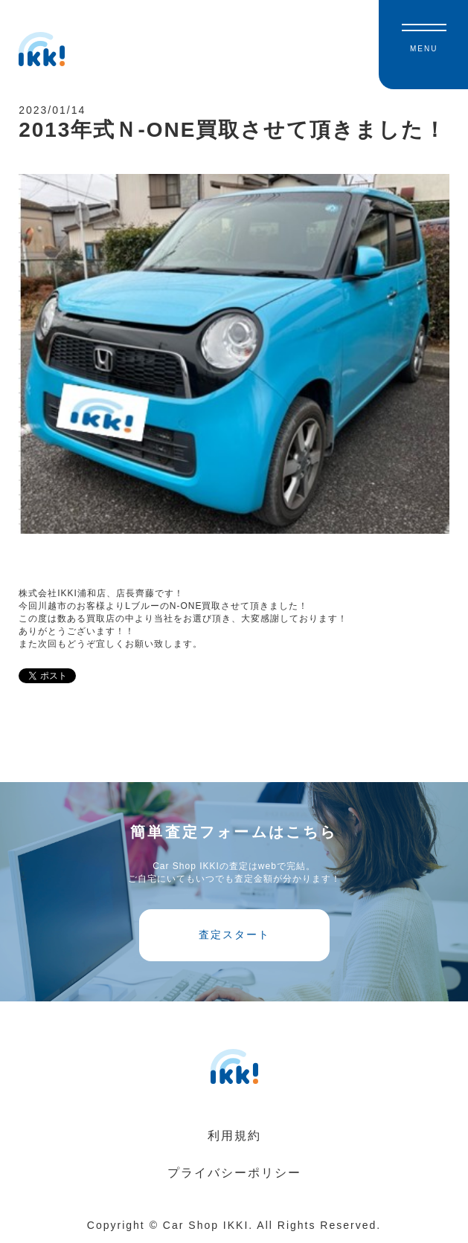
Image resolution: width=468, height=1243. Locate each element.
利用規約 (234, 1135)
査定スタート (234, 934)
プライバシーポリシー (234, 1172)
